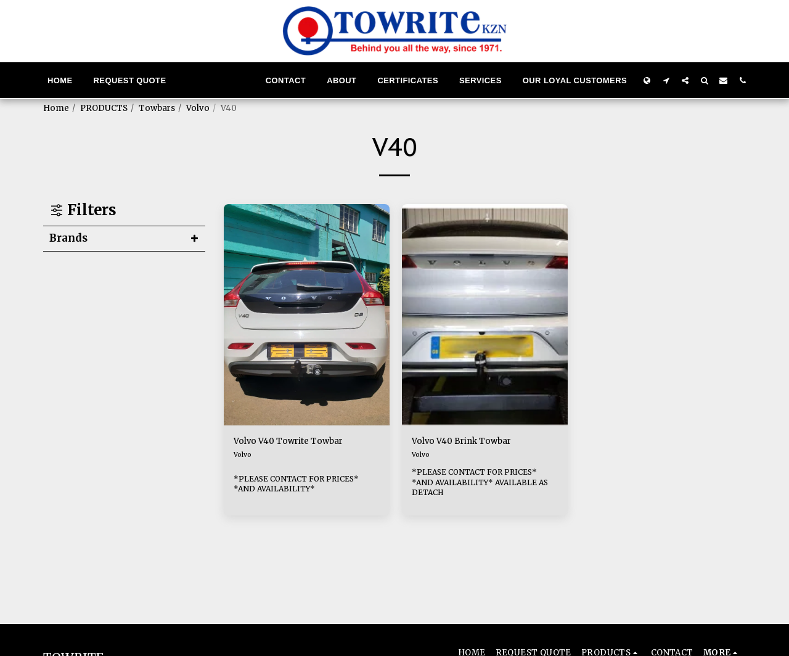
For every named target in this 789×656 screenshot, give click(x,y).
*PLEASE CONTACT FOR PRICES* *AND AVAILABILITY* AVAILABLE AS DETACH (481, 485)
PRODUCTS (104, 108)
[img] (307, 314)
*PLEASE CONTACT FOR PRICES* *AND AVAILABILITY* (303, 485)
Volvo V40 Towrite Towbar (300, 442)
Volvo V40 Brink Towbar (473, 442)
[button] (666, 80)
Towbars (157, 108)
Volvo (198, 108)
